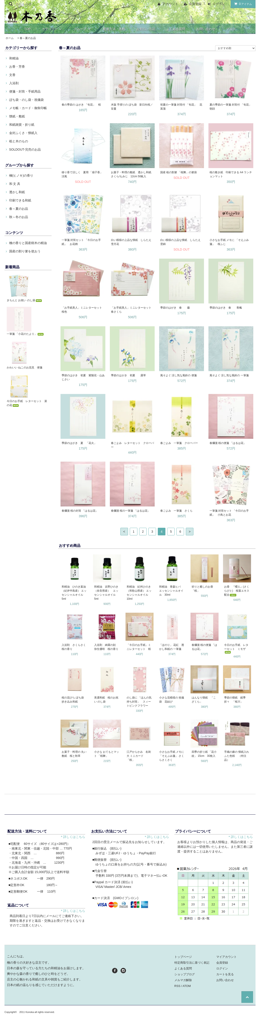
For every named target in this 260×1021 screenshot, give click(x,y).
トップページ (183, 956)
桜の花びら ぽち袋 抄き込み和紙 (74, 699)
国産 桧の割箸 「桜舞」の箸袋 (178, 172)
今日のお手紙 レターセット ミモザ (236, 648)
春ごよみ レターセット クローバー (132, 445)
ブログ (231, 29)
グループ (83, 29)
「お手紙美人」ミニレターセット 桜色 (83, 309)
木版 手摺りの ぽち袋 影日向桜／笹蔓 (132, 106)
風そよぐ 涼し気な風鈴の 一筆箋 (229, 375)
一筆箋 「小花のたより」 (25, 333)
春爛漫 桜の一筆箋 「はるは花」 (130, 510)
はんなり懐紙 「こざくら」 (204, 699)
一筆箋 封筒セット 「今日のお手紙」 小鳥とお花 (229, 512)
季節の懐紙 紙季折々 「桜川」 (235, 699)
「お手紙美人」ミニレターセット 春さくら (132, 309)
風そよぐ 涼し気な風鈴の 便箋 (178, 375)
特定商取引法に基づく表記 (191, 962)
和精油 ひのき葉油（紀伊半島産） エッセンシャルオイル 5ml (74, 592)
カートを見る (225, 974)
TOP (27, 29)
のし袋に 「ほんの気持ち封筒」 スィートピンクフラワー (139, 701)
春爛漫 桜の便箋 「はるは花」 (228, 443)
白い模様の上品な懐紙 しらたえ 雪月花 (132, 242)
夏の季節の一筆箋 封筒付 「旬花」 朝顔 (231, 106)
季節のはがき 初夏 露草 (130, 375)
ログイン (218, 4)
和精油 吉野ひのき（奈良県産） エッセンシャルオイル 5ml (106, 592)
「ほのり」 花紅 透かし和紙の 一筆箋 (171, 647)
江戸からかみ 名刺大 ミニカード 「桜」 (139, 755)
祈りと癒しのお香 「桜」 (204, 588)
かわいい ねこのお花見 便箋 (24, 367)
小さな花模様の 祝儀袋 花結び (171, 699)
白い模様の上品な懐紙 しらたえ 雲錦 (181, 242)
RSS (177, 986)
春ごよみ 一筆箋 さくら (176, 510)
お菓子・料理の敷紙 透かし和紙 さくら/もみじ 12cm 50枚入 (131, 174)
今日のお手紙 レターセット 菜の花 (27, 403)
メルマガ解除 (183, 980)
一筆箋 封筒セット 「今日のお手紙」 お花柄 (81, 242)
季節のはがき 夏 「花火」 (79, 443)
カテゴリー (52, 29)
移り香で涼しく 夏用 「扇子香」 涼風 (83, 174)
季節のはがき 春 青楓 (227, 307)
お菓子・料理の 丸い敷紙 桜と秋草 (74, 753)
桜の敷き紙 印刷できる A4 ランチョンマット (231, 174)
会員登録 (195, 4)
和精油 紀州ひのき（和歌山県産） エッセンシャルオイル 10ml (139, 592)
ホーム (10, 38)
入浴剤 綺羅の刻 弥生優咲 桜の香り (106, 647)
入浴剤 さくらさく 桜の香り (75, 647)
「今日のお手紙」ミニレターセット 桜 (139, 647)
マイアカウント (226, 956)
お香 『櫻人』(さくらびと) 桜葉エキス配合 (236, 590)
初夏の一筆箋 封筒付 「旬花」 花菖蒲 (181, 106)
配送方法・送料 (114, 29)
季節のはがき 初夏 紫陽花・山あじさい (83, 377)
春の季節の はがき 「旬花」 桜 (81, 104)
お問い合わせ (205, 29)
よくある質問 (175, 29)
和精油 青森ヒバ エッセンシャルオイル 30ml (171, 590)
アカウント (170, 4)
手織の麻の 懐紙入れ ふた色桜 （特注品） (237, 755)
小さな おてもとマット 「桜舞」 (106, 753)
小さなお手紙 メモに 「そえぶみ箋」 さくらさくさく (171, 755)
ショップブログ (184, 974)
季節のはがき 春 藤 (176, 307)
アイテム (242, 4)
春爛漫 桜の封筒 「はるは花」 (80, 510)
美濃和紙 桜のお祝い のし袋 (106, 699)
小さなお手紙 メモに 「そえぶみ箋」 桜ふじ (229, 242)
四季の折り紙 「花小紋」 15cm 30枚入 (204, 753)
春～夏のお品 (28, 38)
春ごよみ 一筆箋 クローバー (179, 443)
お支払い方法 (145, 29)
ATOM (187, 986)
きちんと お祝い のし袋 (24, 300)
